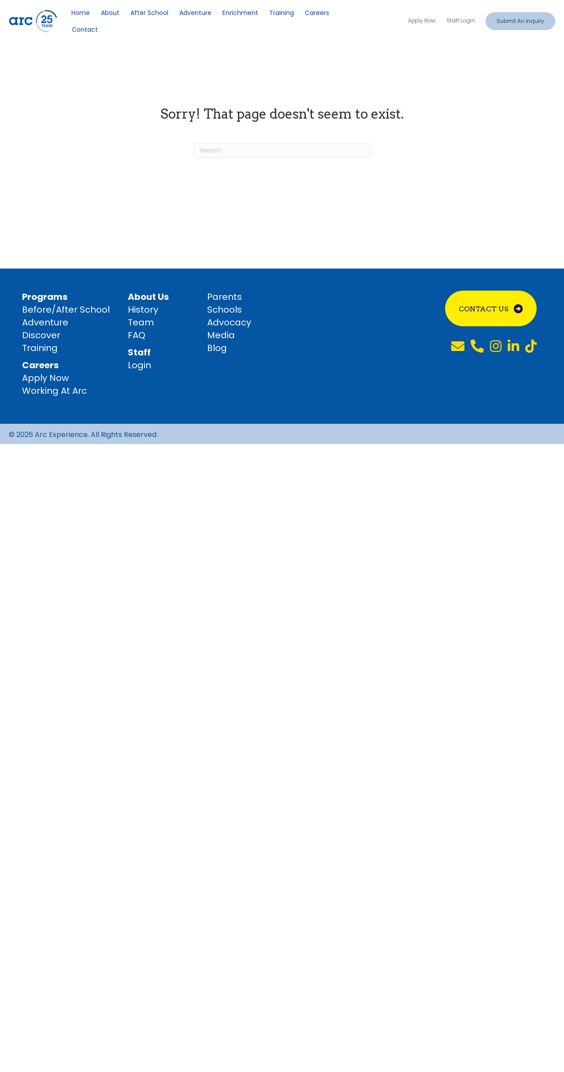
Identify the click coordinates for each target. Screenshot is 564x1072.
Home (80, 12)
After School (149, 12)
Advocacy (229, 322)
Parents (224, 297)
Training (281, 12)
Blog (217, 348)
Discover (41, 335)
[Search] (282, 150)
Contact (85, 29)
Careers (317, 12)
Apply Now (45, 378)
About (110, 12)
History (143, 309)
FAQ (136, 335)
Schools (224, 309)
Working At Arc (54, 391)
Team (141, 322)
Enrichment (240, 12)
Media (221, 335)
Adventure (195, 12)
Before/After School (66, 309)
